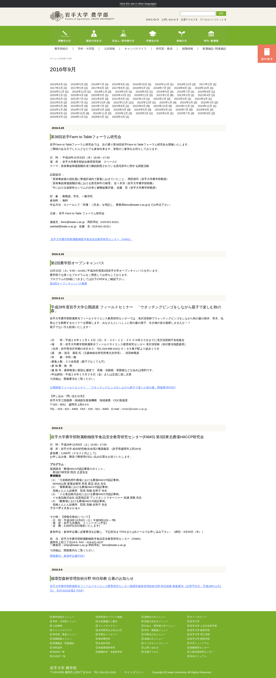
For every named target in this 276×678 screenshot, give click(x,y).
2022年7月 (77, 102)
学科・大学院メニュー (63, 621)
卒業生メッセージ (107, 634)
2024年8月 (202, 109)
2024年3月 (97, 109)
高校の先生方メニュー (154, 621)
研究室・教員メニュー (63, 634)
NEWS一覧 (57, 651)
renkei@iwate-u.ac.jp (134, 408)
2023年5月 (56, 105)
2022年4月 (201, 98)
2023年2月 (186, 102)
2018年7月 (159, 87)
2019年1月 (100, 91)
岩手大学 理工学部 (198, 634)
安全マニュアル (197, 656)
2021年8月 (97, 98)
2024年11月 (100, 113)
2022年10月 (98, 102)
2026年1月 (77, 116)
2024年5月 (140, 109)
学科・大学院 (86, 48)
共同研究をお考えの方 (109, 630)
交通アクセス (188, 19)
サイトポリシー (197, 617)
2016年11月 (162, 84)
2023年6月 (77, 105)
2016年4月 (56, 84)
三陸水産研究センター (200, 651)
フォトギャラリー (107, 625)
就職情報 (187, 48)
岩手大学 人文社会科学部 (202, 625)
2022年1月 (139, 98)
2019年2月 (121, 91)
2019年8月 (204, 91)
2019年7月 (183, 91)
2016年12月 (184, 84)
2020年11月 (141, 95)
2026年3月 (118, 116)
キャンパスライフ (135, 48)
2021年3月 (183, 95)
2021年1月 (162, 95)
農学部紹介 (61, 48)
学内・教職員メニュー (154, 630)
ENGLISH (151, 19)
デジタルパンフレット (212, 19)
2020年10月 (119, 95)
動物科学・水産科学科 (109, 651)
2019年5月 (162, 91)
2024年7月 (182, 109)
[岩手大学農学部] (82, 16)
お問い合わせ (169, 19)
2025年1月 (121, 113)
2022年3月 (180, 98)
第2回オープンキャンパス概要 (68, 283)
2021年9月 (118, 98)
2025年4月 (162, 113)
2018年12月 (79, 91)
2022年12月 (144, 102)
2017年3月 (56, 87)
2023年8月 (118, 105)
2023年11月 (183, 105)
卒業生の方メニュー (153, 634)
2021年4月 (204, 95)
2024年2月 (77, 109)
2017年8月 (118, 87)
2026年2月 (97, 116)
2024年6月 (161, 109)
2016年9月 (118, 84)
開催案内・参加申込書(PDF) (67, 555)
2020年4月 (77, 95)
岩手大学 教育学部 (198, 630)
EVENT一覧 (58, 656)
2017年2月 (205, 84)
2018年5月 (139, 87)
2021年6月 (56, 98)
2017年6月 (97, 87)
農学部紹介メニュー (62, 617)
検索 (221, 13)
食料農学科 (103, 638)
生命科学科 (103, 643)
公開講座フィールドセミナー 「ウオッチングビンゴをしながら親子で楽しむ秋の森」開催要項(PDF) (112, 387)
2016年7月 (97, 84)
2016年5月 (77, 84)
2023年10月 (160, 105)
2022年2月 (159, 98)
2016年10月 (140, 84)
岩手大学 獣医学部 (198, 638)
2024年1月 (56, 109)
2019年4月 (142, 91)
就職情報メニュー (61, 638)
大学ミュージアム (198, 643)
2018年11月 (57, 91)
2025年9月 (56, 116)
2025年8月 (204, 113)
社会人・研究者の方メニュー (158, 625)
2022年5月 (56, 102)
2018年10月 (202, 87)
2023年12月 (205, 105)
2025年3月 (142, 113)
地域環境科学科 (105, 647)
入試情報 (109, 48)
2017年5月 (77, 87)
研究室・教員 (164, 48)
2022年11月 (120, 102)
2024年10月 (78, 113)
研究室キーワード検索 (109, 617)
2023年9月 (139, 105)
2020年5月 (97, 95)
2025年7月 (183, 113)
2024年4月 (119, 109)
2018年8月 (180, 87)
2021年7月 (77, 98)
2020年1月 (56, 95)
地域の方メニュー (152, 638)
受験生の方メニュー (153, 617)
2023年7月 (97, 105)
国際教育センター (198, 647)
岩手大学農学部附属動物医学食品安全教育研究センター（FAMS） (91, 239)
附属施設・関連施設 (62, 643)
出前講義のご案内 (107, 621)
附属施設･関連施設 (214, 48)
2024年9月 (56, 113)
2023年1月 (165, 102)
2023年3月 (207, 102)
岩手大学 (193, 621)
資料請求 (56, 647)
